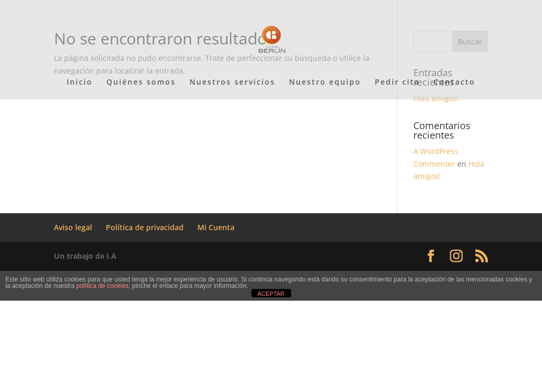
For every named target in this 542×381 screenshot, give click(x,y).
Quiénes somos (141, 82)
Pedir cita (397, 82)
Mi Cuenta (215, 227)
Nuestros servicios (232, 82)
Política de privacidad (145, 227)
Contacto (454, 82)
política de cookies (102, 285)
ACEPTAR (270, 294)
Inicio (80, 82)
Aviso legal (73, 227)
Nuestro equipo (325, 82)
